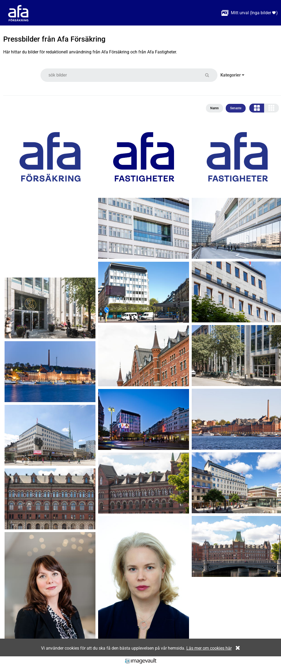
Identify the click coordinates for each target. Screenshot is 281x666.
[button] (210, 75)
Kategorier (232, 75)
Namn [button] (214, 108)
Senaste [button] (235, 108)
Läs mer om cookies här (209, 648)
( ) (249, 12)
